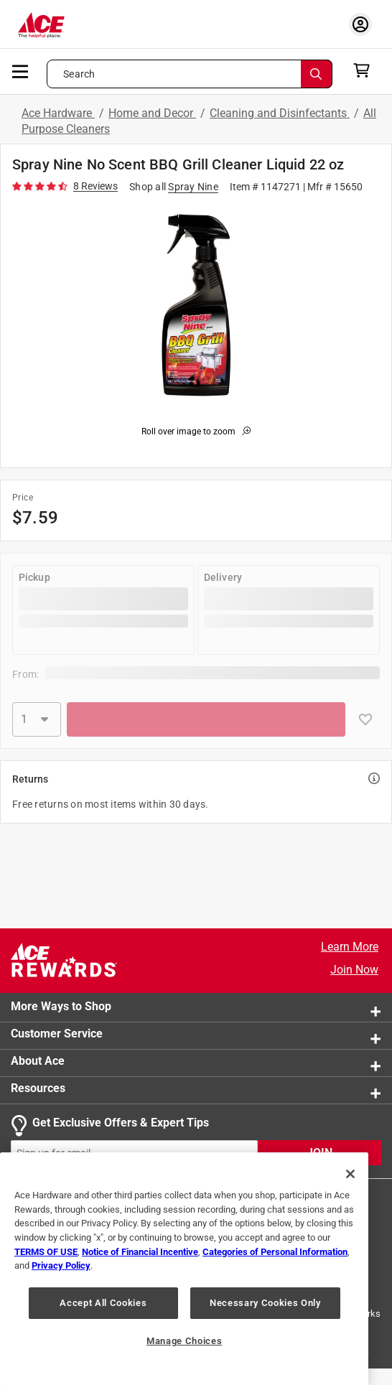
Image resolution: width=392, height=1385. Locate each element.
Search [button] (79, 74)
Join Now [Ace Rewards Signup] (354, 969)
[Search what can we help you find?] (189, 74)
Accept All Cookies (103, 1302)
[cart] (366, 70)
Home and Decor (152, 113)
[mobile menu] (20, 70)
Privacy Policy (61, 1265)
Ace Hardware (58, 113)
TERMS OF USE (46, 1251)
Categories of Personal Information (274, 1251)
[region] (184, 1268)
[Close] (350, 1174)
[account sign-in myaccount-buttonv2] (360, 24)
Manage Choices (184, 1340)
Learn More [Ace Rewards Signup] (349, 946)
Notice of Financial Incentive (140, 1251)
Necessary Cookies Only (265, 1302)
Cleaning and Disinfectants (280, 113)
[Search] (316, 74)
